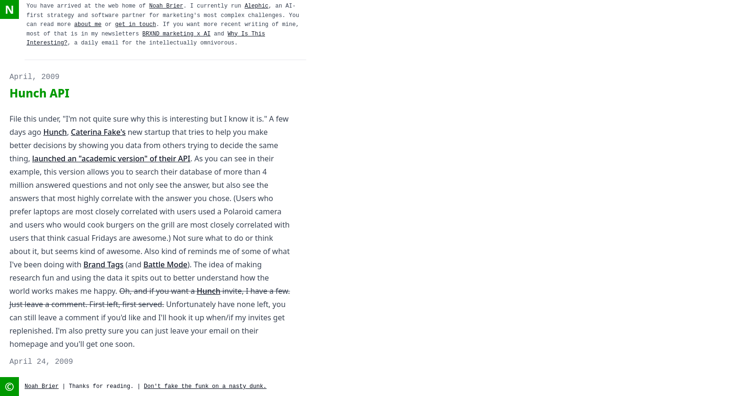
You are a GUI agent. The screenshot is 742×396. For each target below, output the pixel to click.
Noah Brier (166, 6)
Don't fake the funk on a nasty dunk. (205, 386)
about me (88, 24)
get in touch (135, 24)
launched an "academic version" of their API (111, 158)
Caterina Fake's (98, 132)
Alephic (256, 6)
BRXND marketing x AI (176, 34)
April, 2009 (34, 77)
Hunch (55, 132)
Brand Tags (103, 264)
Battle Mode (165, 264)
